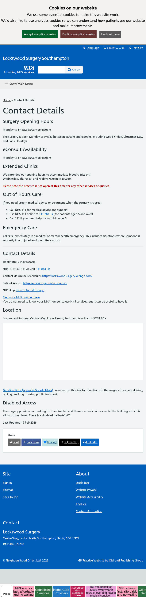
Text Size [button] (135, 48)
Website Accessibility (89, 497)
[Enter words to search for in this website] (51, 70)
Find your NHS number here (21, 297)
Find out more (110, 34)
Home (7, 100)
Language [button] (90, 48)
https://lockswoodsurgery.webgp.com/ (67, 276)
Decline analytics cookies (78, 34)
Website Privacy (86, 490)
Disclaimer (82, 483)
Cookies (81, 504)
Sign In (7, 483)
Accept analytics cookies (40, 34)
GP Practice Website (91, 560)
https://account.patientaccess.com (45, 283)
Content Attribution (89, 511)
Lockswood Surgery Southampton (36, 58)
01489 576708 (114, 48)
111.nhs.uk (46, 214)
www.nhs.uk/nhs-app (30, 290)
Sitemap (8, 490)
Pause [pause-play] (6, 593)
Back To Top (10, 497)
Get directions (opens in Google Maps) (28, 390)
